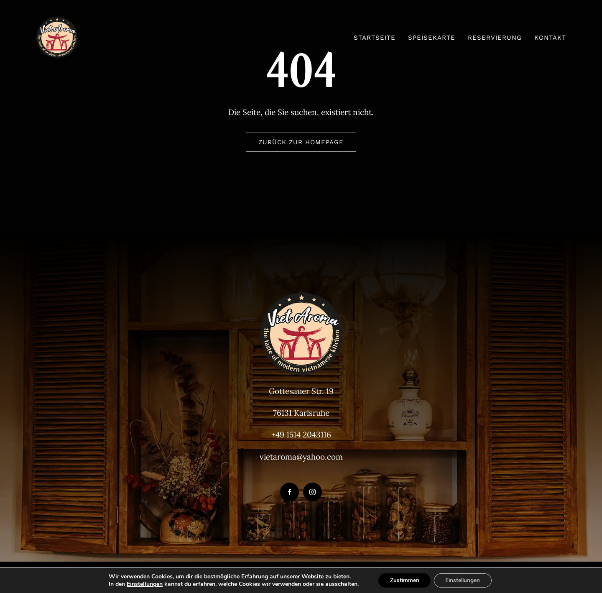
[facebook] (289, 492)
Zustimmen (403, 580)
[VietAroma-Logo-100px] (57, 20)
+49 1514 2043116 (301, 434)
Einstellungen (142, 584)
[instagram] (312, 492)
